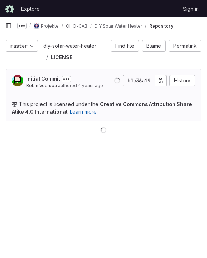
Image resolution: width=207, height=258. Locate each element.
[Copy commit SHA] (161, 80)
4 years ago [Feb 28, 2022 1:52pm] (90, 85)
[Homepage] (9, 8)
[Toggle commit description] (66, 79)
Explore (30, 9)
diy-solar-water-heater (69, 46)
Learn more (83, 112)
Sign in (191, 9)
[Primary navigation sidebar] (8, 26)
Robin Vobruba (41, 85)
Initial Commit (43, 79)
